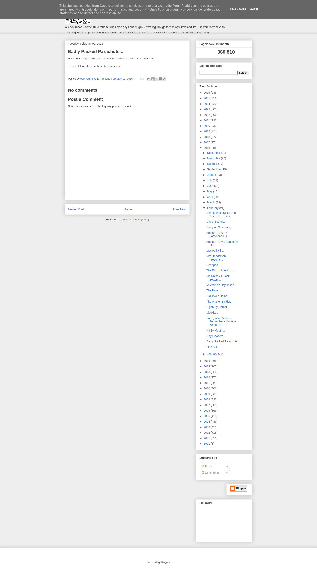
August (212, 174)
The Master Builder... (219, 301)
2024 (207, 103)
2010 (207, 388)
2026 (207, 92)
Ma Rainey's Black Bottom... (218, 277)
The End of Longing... (220, 270)
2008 (207, 399)
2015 (207, 360)
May (210, 191)
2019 (207, 131)
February (213, 208)
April (210, 197)
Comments (210, 472)
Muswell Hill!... (215, 250)
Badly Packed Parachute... (223, 341)
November (214, 158)
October (212, 163)
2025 (207, 98)
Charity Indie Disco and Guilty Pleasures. (221, 214)
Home (128, 209)
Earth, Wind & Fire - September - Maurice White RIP (221, 322)
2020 (207, 125)
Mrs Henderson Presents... (216, 257)
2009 (207, 394)
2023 (207, 109)
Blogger (165, 562)
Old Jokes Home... (218, 296)
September (214, 169)
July (210, 180)
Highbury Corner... (217, 307)
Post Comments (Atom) (135, 219)
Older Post (178, 209)
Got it (254, 9)
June (210, 186)
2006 (207, 410)
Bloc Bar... (212, 347)
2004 (207, 421)
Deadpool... (213, 265)
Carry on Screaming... (220, 227)
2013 (207, 372)
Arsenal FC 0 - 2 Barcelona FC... (217, 234)
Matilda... (212, 312)
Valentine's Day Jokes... (221, 285)
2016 (207, 147)
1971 (207, 443)
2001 (207, 438)
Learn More (238, 9)
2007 (207, 405)
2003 (207, 427)
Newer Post (76, 209)
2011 (207, 383)
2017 (207, 142)
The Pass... (213, 290)
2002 (207, 432)
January (212, 354)
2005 (207, 416)
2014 (207, 366)
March (211, 202)
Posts (207, 466)
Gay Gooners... (216, 336)
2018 (207, 137)
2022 (207, 115)
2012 (207, 377)
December (214, 152)
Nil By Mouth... (215, 330)
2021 (207, 120)
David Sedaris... (216, 221)
